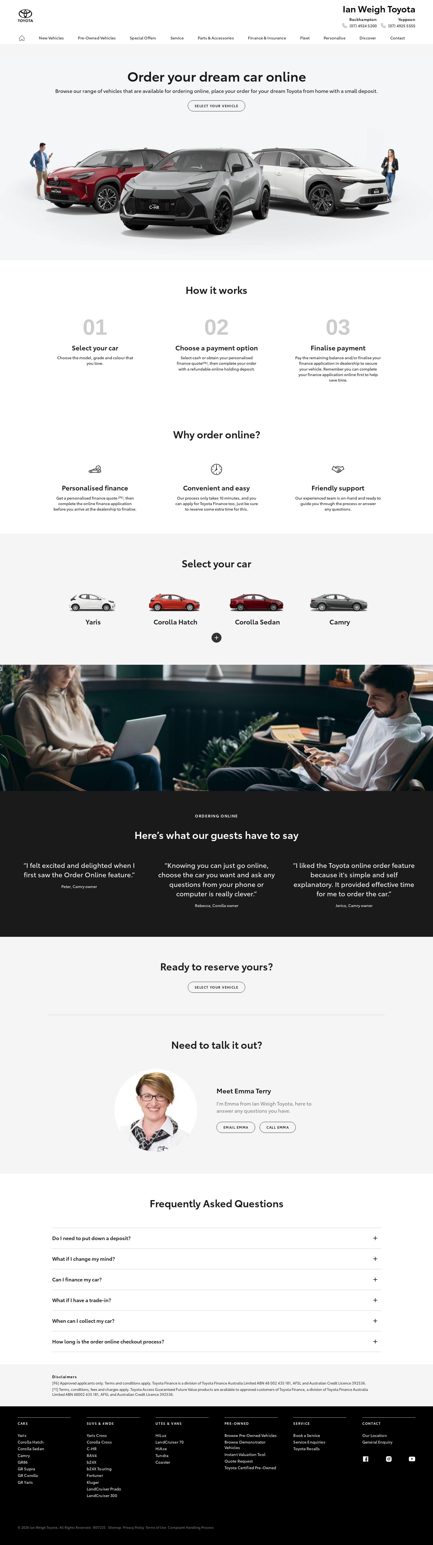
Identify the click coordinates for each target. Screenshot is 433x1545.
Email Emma (235, 1127)
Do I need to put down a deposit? (211, 1238)
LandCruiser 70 (169, 1442)
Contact (397, 38)
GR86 (23, 1462)
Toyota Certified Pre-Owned (250, 1467)
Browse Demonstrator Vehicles (245, 1444)
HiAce (161, 1448)
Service (177, 38)
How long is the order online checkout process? (211, 1341)
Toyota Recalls (306, 1448)
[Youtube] (412, 1459)
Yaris (22, 1435)
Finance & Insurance (267, 38)
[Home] (22, 38)
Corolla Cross (99, 1442)
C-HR (92, 1448)
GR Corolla (28, 1475)
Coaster (162, 1462)
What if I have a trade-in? (211, 1300)
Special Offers (143, 38)
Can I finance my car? (211, 1279)
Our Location (374, 1435)
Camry (24, 1455)
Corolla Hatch (31, 1442)
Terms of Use (156, 1527)
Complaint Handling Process (191, 1527)
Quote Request (239, 1461)
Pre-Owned (237, 1423)
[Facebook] (365, 1459)
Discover (368, 38)
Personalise (334, 38)
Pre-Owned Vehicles (97, 38)
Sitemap (114, 1527)
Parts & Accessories (216, 38)
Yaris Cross (97, 1435)
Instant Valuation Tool (245, 1454)
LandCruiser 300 (102, 1495)
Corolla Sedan (31, 1448)
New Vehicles (51, 38)
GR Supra (26, 1468)
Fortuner (95, 1475)
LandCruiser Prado (104, 1489)
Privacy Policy (133, 1527)
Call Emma (277, 1127)
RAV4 (92, 1455)
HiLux (160, 1435)
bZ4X (92, 1462)
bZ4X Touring (99, 1468)
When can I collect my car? (211, 1321)
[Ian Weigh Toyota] (25, 15)
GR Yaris (25, 1482)
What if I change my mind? (211, 1259)
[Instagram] (389, 1459)
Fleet (305, 38)
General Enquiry (377, 1442)
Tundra (161, 1455)
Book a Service (306, 1435)
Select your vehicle (216, 105)
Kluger (93, 1482)
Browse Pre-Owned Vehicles (251, 1435)
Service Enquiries (309, 1442)
